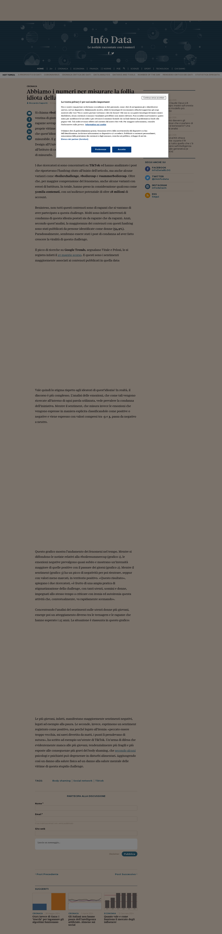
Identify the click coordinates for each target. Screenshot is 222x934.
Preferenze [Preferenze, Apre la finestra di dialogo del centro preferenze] (100, 149)
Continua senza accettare (153, 98)
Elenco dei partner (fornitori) (74, 139)
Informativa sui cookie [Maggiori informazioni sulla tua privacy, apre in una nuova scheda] (95, 124)
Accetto (122, 149)
